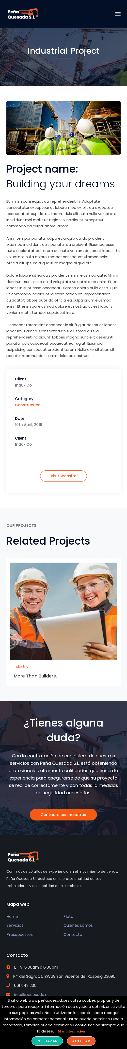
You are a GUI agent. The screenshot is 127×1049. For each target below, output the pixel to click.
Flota (68, 916)
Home (12, 916)
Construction (28, 405)
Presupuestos (19, 934)
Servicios (14, 925)
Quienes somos (78, 925)
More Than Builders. (35, 676)
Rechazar (47, 1041)
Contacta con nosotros (63, 814)
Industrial (21, 666)
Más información (71, 1031)
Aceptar (81, 1041)
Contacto (73, 934)
